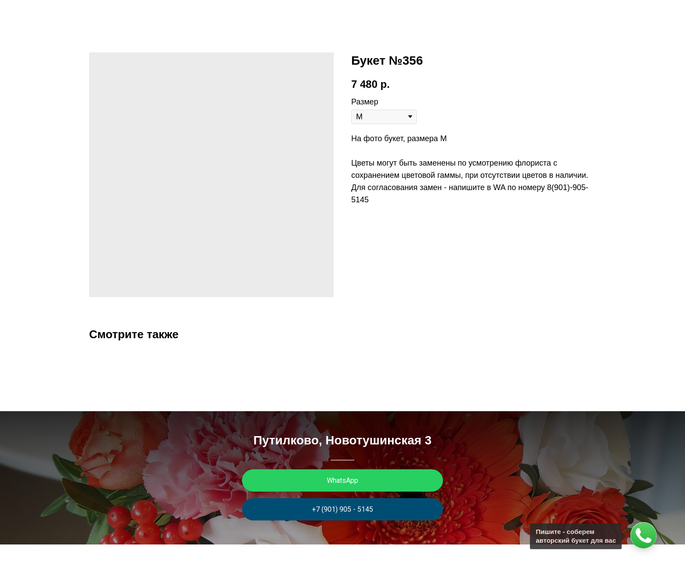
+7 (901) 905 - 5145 (342, 509)
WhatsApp (342, 480)
